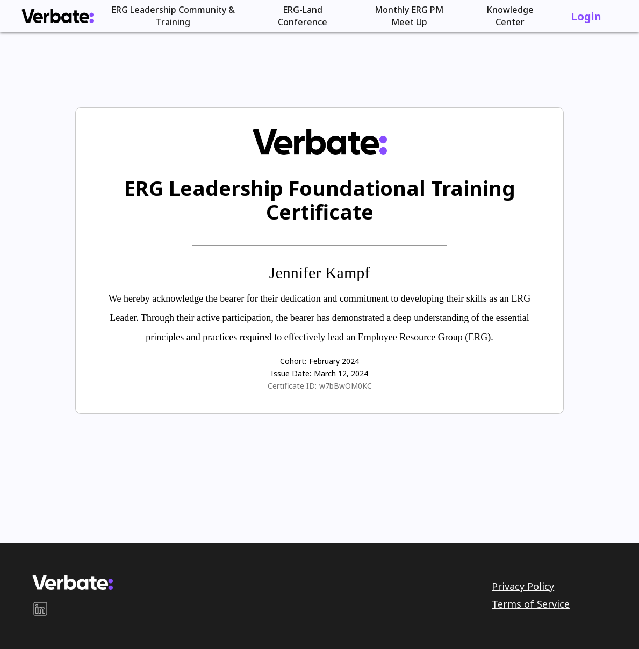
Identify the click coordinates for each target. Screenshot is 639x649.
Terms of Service (531, 603)
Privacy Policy (523, 586)
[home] (57, 16)
